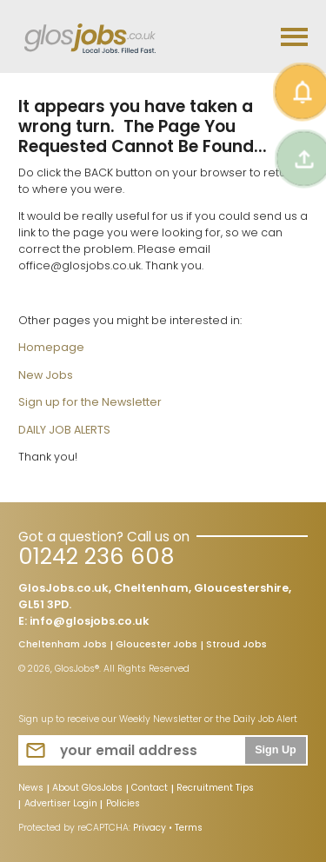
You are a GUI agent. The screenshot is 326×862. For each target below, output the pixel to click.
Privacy (149, 827)
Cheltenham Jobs (62, 645)
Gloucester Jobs (156, 645)
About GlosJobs (87, 789)
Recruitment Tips (215, 789)
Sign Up (275, 750)
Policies (123, 804)
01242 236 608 (96, 556)
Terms (189, 827)
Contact (149, 789)
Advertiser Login (60, 804)
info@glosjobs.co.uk (90, 620)
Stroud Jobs (236, 645)
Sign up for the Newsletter (90, 402)
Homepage (51, 347)
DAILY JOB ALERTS (64, 429)
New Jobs (45, 375)
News (30, 789)
